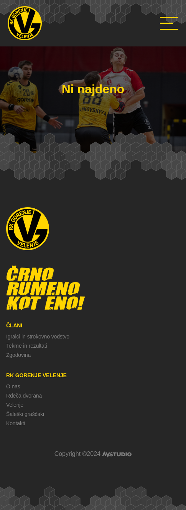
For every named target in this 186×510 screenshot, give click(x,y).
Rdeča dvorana (24, 396)
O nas (13, 386)
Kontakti (15, 423)
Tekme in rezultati (26, 346)
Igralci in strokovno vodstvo (37, 336)
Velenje (14, 405)
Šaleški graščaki (25, 414)
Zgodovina (18, 355)
